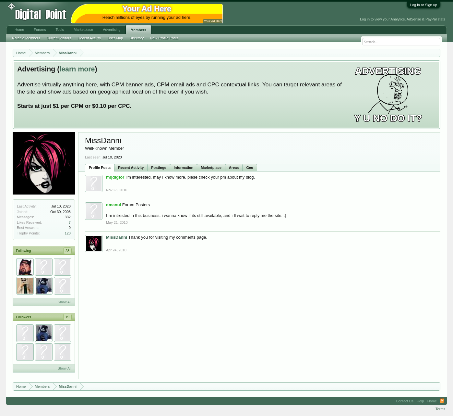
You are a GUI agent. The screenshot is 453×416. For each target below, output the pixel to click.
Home (19, 30)
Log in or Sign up (423, 5)
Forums (40, 30)
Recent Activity (131, 168)
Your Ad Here (213, 21)
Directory (136, 38)
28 (67, 251)
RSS (442, 401)
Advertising (111, 30)
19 (67, 317)
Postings (158, 168)
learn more (77, 69)
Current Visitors (59, 38)
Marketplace (211, 168)
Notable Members (26, 38)
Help (420, 401)
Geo (249, 168)
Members (138, 30)
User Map (115, 38)
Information (184, 168)
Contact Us (404, 401)
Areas (234, 168)
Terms (440, 409)
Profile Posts (100, 168)
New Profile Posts (164, 38)
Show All (64, 302)
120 (68, 233)
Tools (60, 30)
